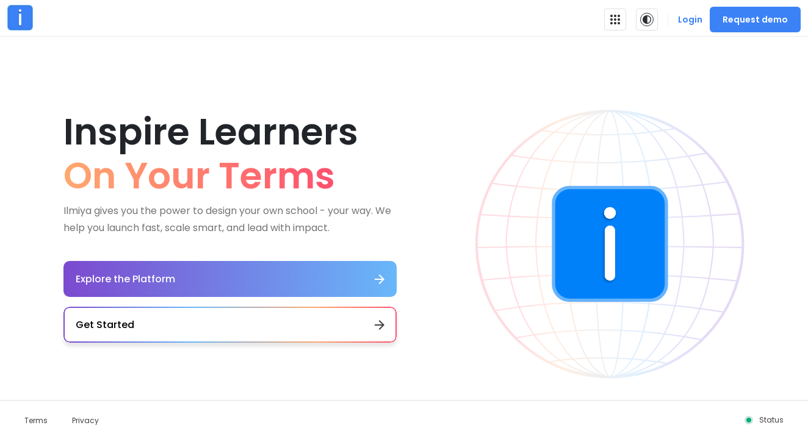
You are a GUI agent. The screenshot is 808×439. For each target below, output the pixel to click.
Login (690, 19)
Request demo (755, 19)
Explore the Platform (230, 279)
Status (771, 420)
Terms (36, 420)
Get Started (230, 325)
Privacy (85, 420)
